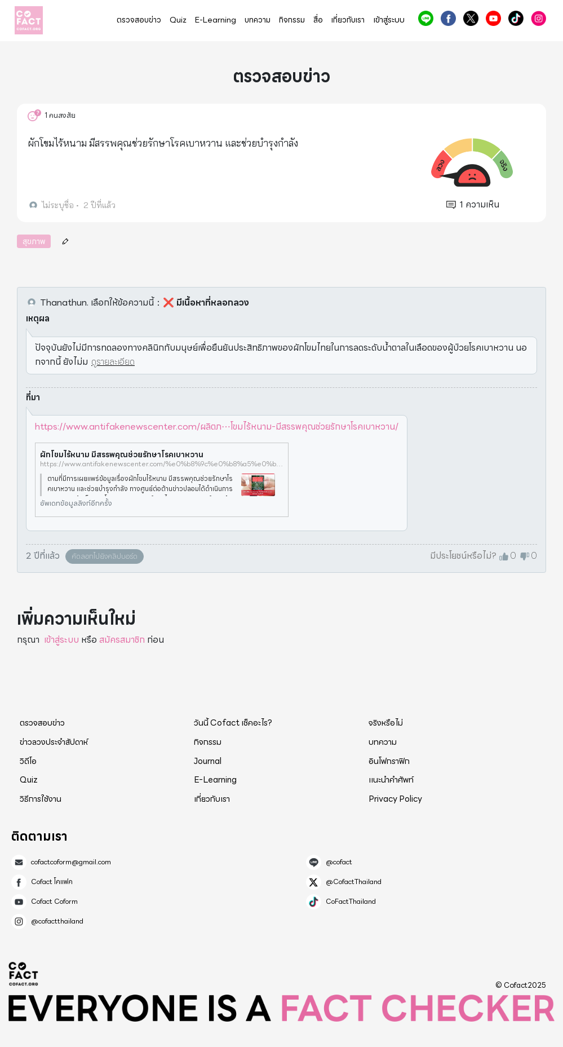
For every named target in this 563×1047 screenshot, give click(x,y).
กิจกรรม (292, 20)
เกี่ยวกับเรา (348, 20)
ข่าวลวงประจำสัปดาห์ (54, 742)
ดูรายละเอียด (113, 362)
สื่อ (318, 20)
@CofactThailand (471, 18)
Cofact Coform (493, 18)
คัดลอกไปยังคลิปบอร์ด (105, 556)
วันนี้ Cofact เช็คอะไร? (233, 723)
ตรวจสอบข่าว (139, 20)
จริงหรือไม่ (386, 723)
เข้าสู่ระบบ (389, 20)
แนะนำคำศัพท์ (391, 780)
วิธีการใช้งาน (40, 799)
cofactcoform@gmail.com (71, 862)
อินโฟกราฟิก (389, 761)
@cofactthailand (538, 18)
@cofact (426, 18)
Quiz (178, 20)
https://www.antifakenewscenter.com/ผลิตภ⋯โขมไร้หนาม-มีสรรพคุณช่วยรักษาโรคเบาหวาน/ (216, 426)
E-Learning (215, 20)
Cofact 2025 (24, 974)
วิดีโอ (28, 761)
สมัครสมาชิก (122, 640)
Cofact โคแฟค (448, 18)
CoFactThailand (516, 18)
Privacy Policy (395, 799)
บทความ (258, 20)
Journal (207, 761)
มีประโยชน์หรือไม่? (463, 556)
